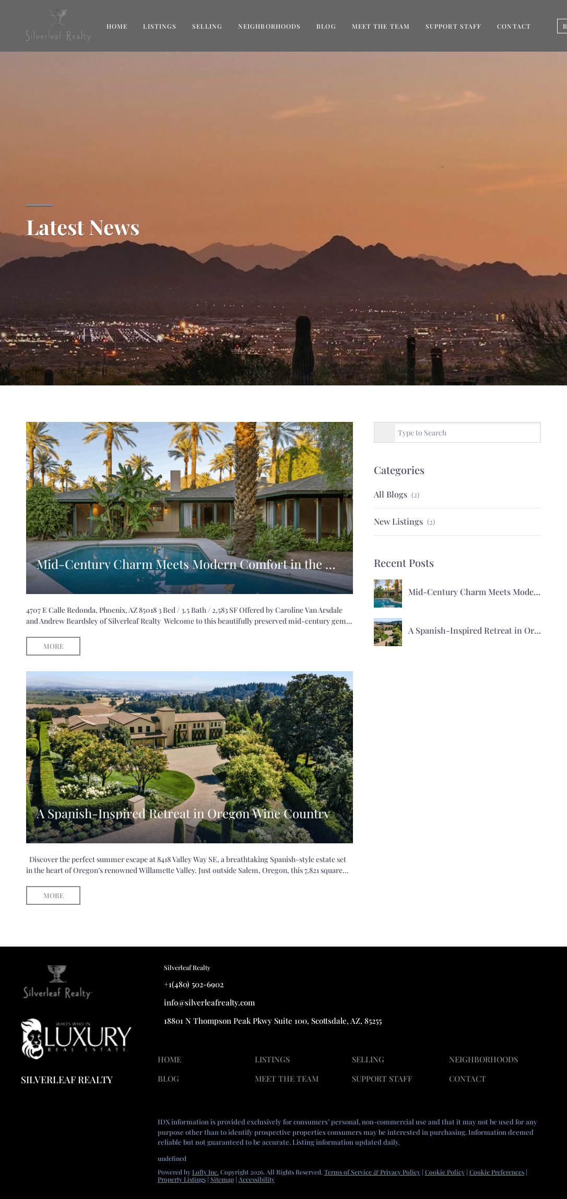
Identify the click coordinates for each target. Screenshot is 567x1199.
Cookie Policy (445, 1172)
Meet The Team (381, 26)
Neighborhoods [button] (269, 26)
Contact (514, 26)
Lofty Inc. (205, 1172)
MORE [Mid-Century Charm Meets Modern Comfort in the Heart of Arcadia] (53, 645)
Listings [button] (159, 26)
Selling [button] (207, 26)
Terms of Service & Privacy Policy (372, 1172)
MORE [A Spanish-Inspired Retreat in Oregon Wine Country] (53, 895)
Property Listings (182, 1179)
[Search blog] (384, 432)
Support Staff (453, 26)
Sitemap (222, 1179)
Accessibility (257, 1179)
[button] (172, 1061)
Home (117, 26)
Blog (326, 26)
